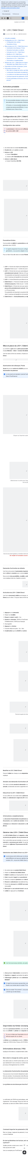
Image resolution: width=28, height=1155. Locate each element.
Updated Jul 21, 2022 (19, 22)
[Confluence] (8, 18)
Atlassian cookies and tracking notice (10, 8)
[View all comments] (24, 1145)
